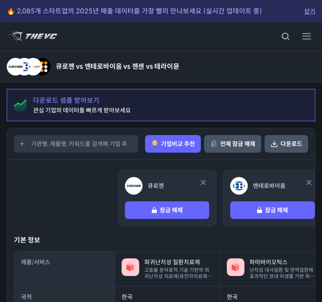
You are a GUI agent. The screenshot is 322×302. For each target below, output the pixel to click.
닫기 (309, 11)
